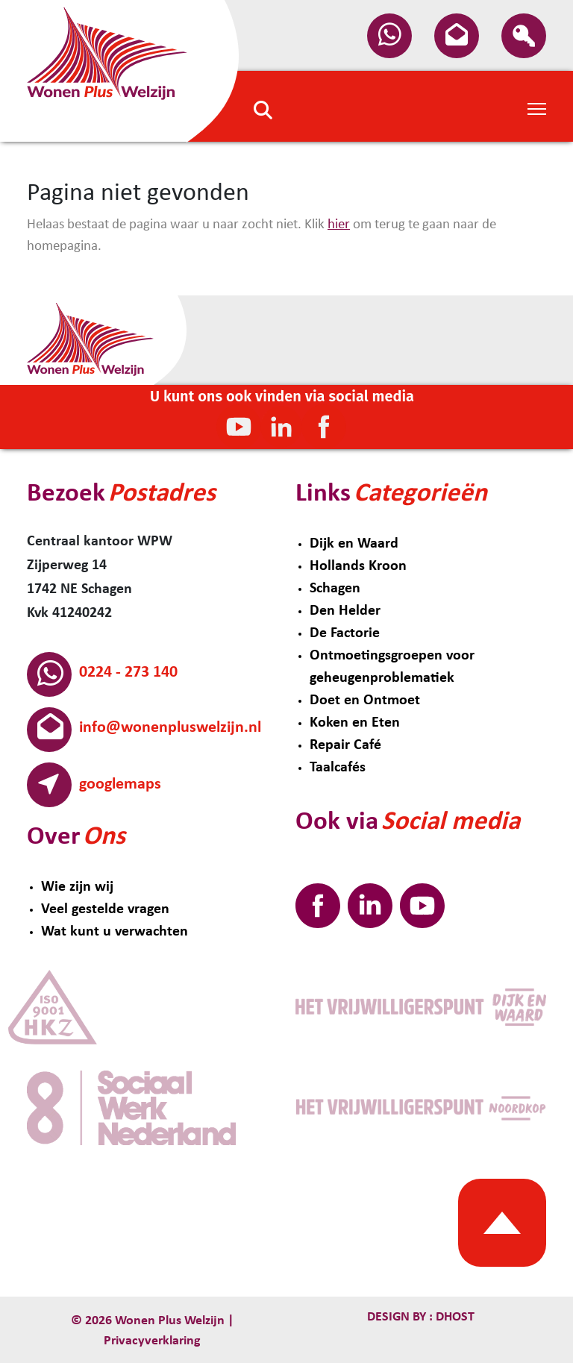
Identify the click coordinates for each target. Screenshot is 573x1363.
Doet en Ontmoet (365, 700)
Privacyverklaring (152, 1341)
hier (339, 225)
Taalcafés (338, 767)
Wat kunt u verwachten (114, 931)
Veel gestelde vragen (105, 909)
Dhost (454, 1317)
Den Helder (345, 611)
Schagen (335, 588)
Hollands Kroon (358, 566)
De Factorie (345, 633)
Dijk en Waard (354, 543)
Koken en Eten (355, 722)
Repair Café (345, 745)
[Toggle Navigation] (537, 107)
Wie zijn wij (77, 887)
